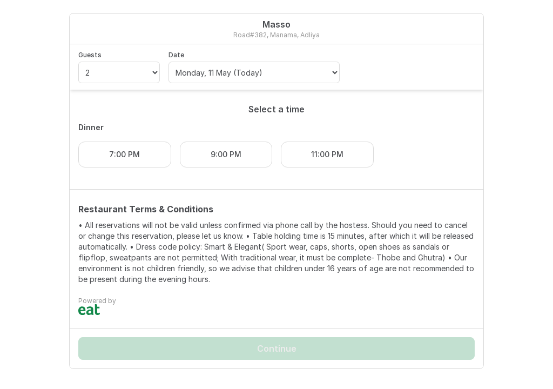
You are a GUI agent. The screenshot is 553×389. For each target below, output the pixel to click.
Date (176, 55)
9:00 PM (226, 154)
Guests (90, 55)
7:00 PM (124, 154)
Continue (276, 348)
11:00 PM (327, 154)
